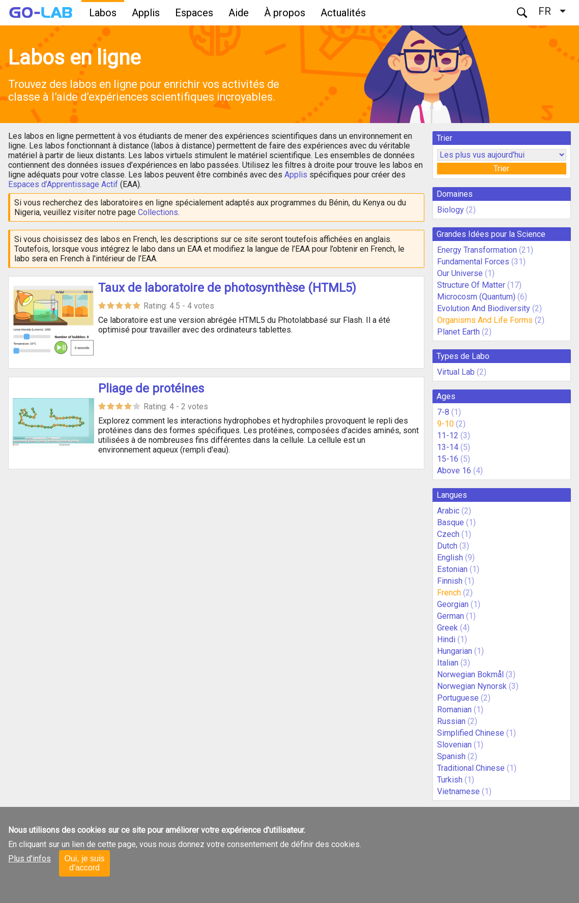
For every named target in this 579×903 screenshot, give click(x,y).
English (450, 557)
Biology (450, 210)
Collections (158, 212)
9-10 (445, 424)
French (449, 592)
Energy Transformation (477, 250)
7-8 (443, 412)
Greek (447, 628)
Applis (146, 13)
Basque (450, 522)
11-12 (447, 435)
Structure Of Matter (471, 285)
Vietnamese (458, 791)
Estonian (452, 569)
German (450, 616)
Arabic (448, 511)
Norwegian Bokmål (470, 674)
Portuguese (458, 698)
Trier (501, 168)
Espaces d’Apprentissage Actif (63, 184)
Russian (451, 721)
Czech (448, 534)
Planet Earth (458, 332)
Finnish (449, 581)
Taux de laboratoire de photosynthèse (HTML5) (227, 288)
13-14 (447, 447)
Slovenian (454, 744)
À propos (284, 13)
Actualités (343, 13)
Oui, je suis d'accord (84, 863)
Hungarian (454, 651)
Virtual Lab (456, 372)
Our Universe (460, 273)
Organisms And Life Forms (485, 320)
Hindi (446, 639)
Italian (447, 663)
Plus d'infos (29, 858)
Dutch (447, 546)
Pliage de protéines (151, 388)
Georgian (453, 604)
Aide (238, 13)
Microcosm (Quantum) (476, 297)
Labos (103, 13)
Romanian (454, 709)
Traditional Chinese (471, 768)
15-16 (447, 459)
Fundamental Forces (473, 261)
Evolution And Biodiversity (483, 308)
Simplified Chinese (470, 733)
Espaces (194, 13)
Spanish (451, 756)
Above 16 (454, 470)
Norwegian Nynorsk (472, 686)
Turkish (449, 780)
